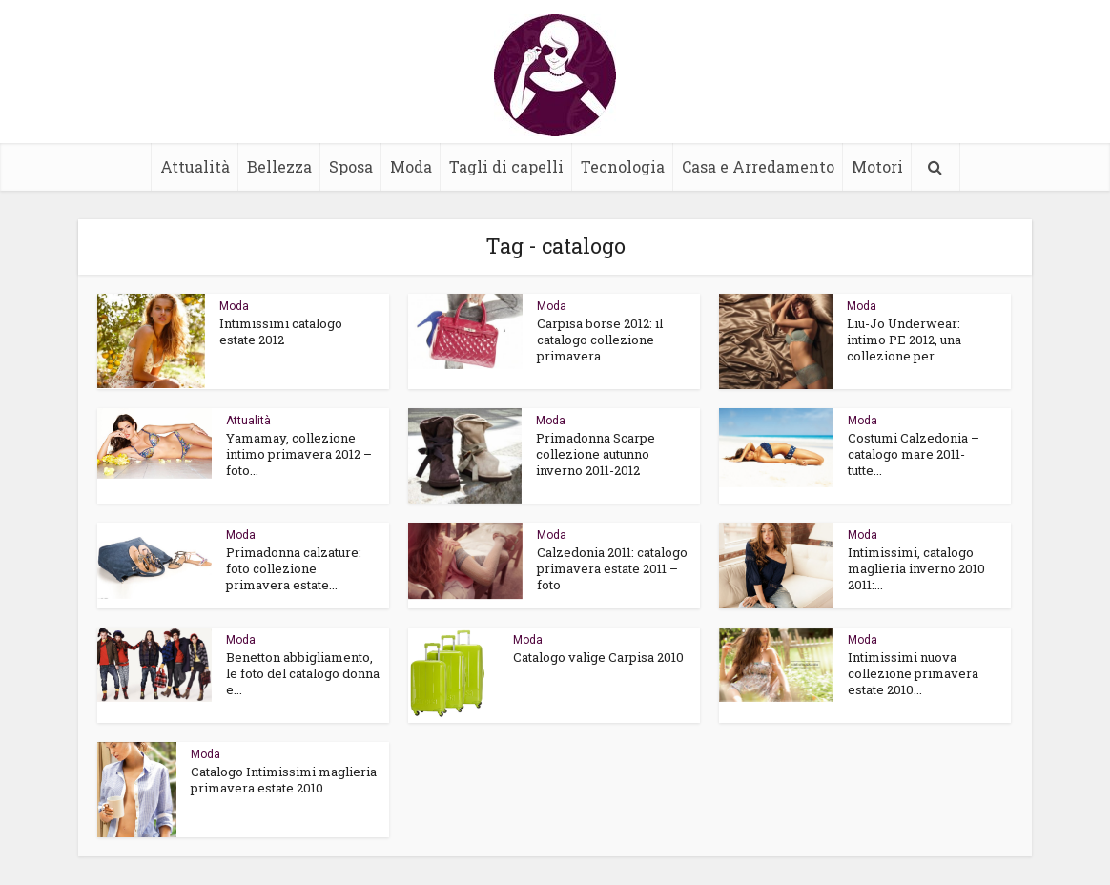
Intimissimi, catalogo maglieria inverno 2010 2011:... (916, 568)
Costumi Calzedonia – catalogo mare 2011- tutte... (913, 454)
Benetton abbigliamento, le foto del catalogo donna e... (303, 673)
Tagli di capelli (506, 166)
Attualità (195, 166)
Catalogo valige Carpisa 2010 (598, 657)
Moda (411, 166)
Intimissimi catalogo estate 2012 (280, 331)
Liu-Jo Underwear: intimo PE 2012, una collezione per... (904, 339)
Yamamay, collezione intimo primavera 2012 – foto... (299, 454)
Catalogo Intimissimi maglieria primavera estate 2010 (284, 779)
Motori (877, 166)
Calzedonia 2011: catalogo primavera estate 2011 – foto (612, 568)
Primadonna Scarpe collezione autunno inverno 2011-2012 (595, 454)
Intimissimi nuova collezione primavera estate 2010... (913, 673)
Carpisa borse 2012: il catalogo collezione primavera (600, 339)
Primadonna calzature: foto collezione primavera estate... (293, 568)
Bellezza (279, 166)
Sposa (351, 166)
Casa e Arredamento (758, 166)
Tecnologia (623, 166)
